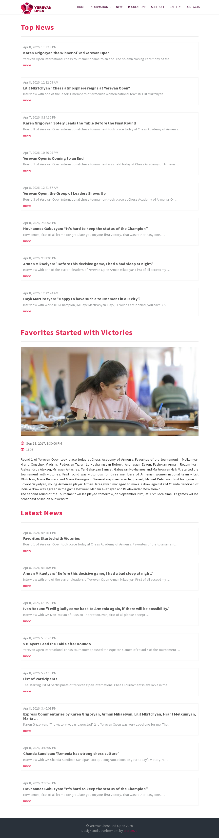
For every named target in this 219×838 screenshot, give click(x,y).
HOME (81, 7)
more (27, 65)
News (119, 7)
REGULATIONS (137, 7)
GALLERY (175, 7)
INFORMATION (100, 7)
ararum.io (131, 830)
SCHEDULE (158, 7)
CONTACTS (192, 7)
